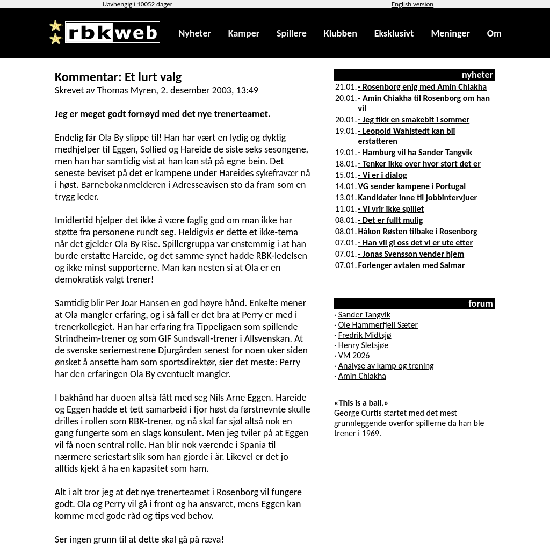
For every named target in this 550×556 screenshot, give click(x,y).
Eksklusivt (394, 33)
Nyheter (194, 33)
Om (494, 33)
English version (412, 4)
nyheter (477, 75)
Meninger (450, 33)
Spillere (292, 33)
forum (480, 303)
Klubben (340, 33)
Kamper (243, 33)
